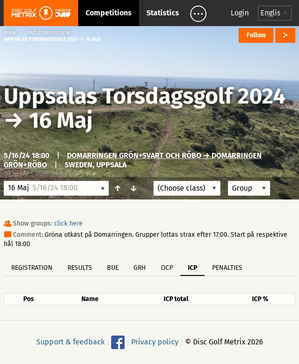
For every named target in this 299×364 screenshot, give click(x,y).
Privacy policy (155, 341)
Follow (256, 35)
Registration (32, 268)
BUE (113, 268)
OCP (167, 268)
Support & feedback (70, 341)
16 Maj (61, 120)
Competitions (109, 12)
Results (79, 268)
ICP (192, 268)
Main (10, 33)
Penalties (227, 268)
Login (240, 12)
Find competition (48, 33)
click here (68, 223)
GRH (139, 268)
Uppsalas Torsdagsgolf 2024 (145, 96)
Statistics (162, 12)
